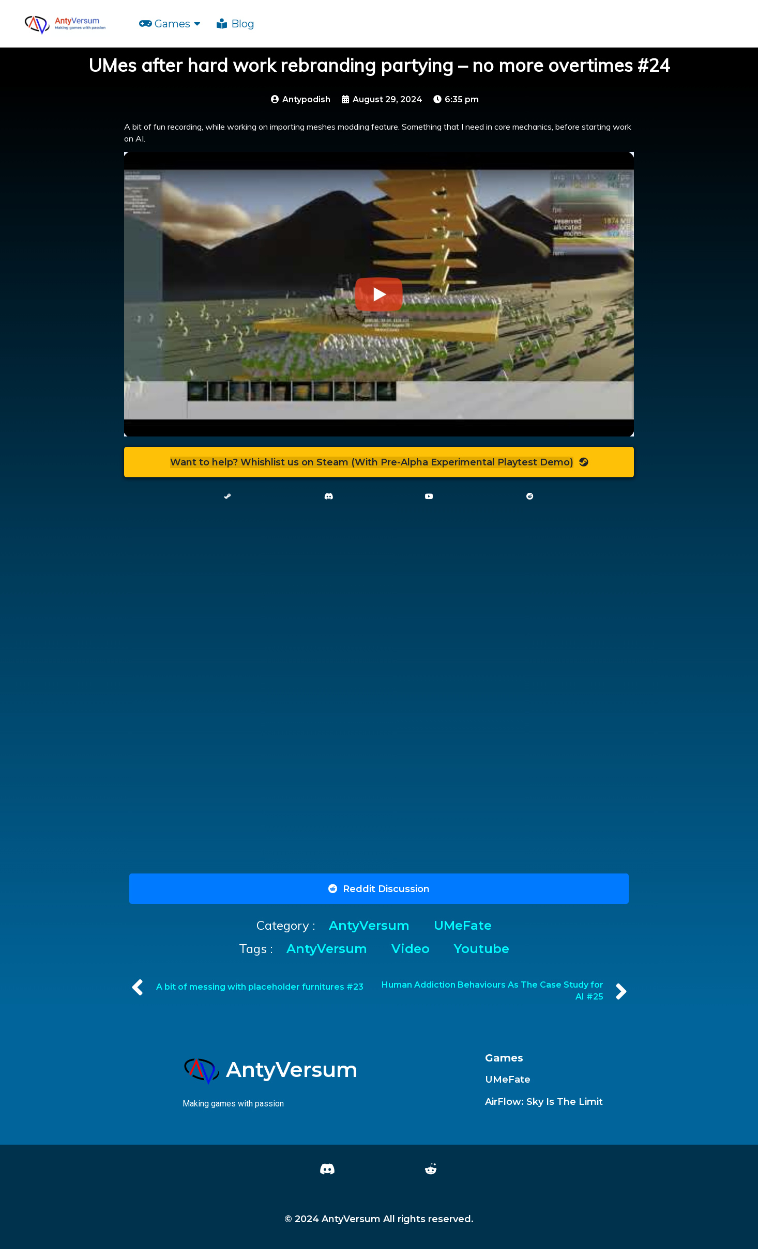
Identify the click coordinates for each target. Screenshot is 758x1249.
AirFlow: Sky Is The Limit (544, 1101)
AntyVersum (371, 925)
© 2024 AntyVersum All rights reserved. (379, 1219)
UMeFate (463, 925)
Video (412, 948)
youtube (481, 948)
